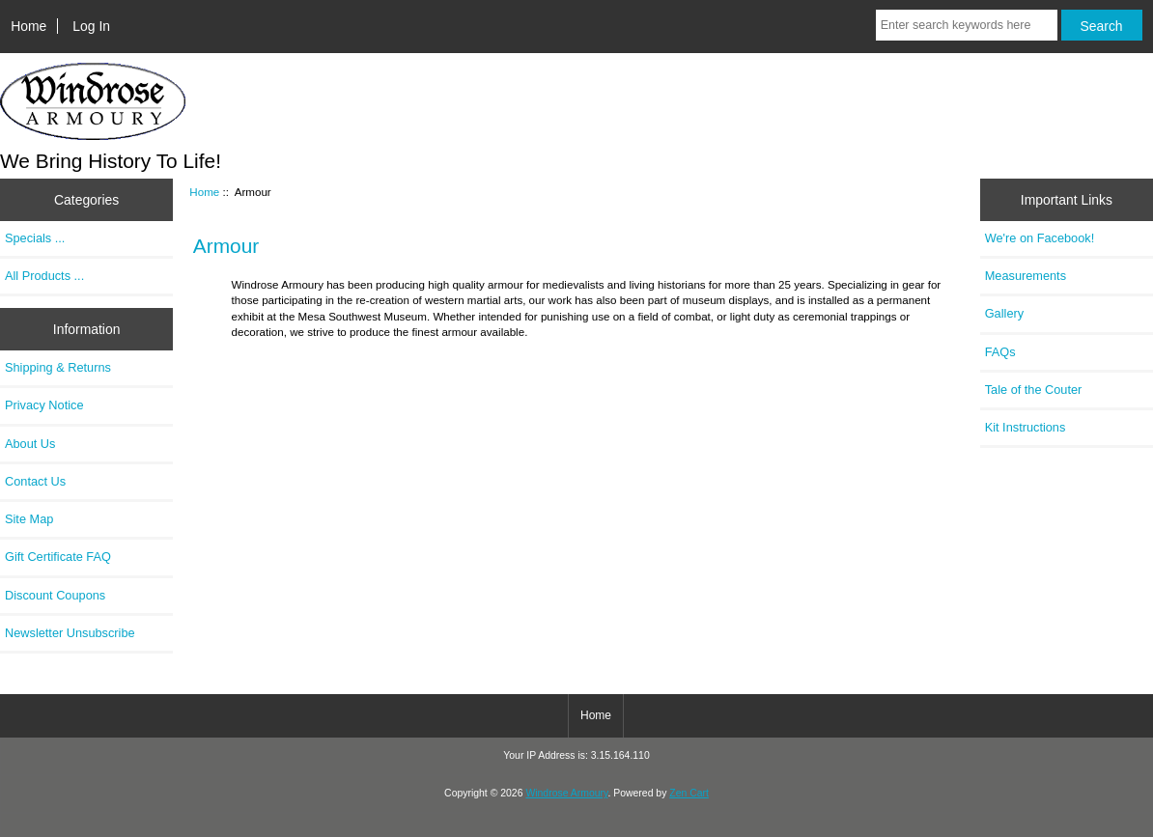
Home (28, 26)
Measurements (1025, 275)
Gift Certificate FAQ (58, 556)
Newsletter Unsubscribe (70, 633)
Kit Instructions (1025, 427)
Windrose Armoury (566, 793)
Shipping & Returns (58, 367)
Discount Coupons (55, 595)
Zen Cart (689, 793)
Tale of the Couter (1034, 389)
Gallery (1004, 313)
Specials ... (35, 238)
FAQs (1000, 352)
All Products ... (44, 275)
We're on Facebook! (1039, 238)
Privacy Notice (44, 405)
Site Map (29, 519)
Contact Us (35, 481)
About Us (30, 443)
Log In (91, 26)
